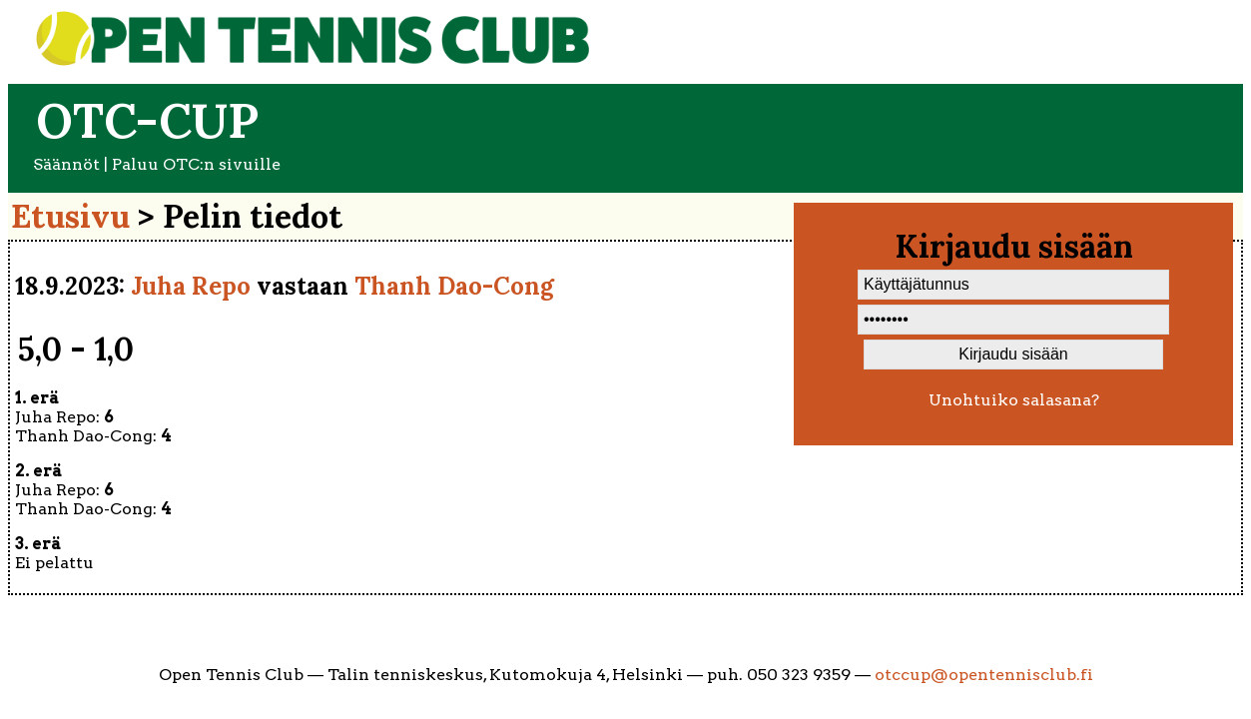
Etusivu (70, 216)
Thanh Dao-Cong (454, 286)
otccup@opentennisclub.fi (984, 674)
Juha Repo (191, 286)
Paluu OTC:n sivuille (196, 164)
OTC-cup (147, 120)
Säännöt (66, 164)
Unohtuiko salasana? (1014, 399)
